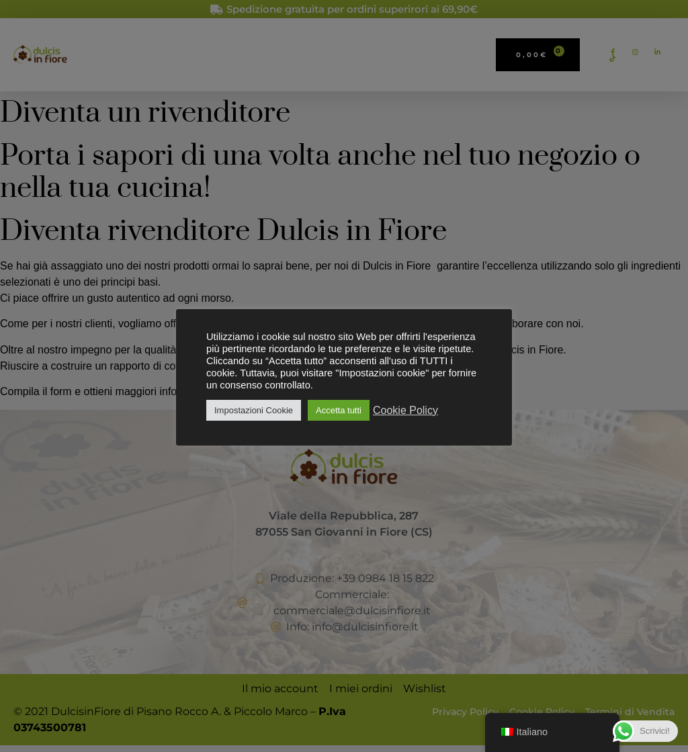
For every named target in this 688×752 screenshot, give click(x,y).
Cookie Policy (405, 410)
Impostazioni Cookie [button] (253, 410)
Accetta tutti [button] (338, 410)
